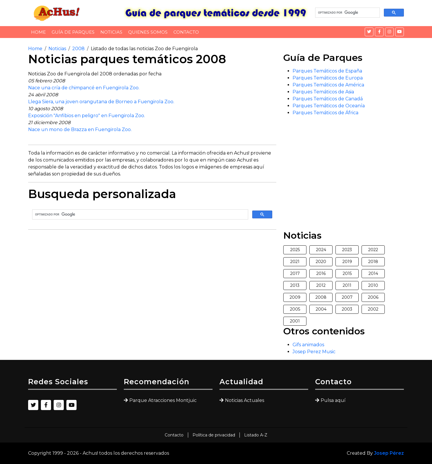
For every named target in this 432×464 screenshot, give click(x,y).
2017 (295, 273)
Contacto (186, 32)
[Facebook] (379, 32)
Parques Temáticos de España (327, 71)
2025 (295, 249)
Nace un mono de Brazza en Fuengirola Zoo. (80, 129)
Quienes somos (148, 32)
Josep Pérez (389, 453)
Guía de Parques (73, 32)
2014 (373, 273)
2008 (78, 48)
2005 (295, 309)
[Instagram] (389, 32)
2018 (373, 261)
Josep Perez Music (314, 351)
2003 (347, 309)
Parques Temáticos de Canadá (328, 99)
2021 (295, 261)
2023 (347, 249)
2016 (321, 273)
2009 (295, 297)
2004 (321, 309)
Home (38, 32)
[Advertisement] (152, 275)
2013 (295, 285)
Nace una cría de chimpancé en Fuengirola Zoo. (83, 87)
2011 (347, 285)
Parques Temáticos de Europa (328, 78)
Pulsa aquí (333, 400)
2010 (373, 285)
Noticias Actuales (244, 400)
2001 (295, 321)
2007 (347, 297)
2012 (321, 285)
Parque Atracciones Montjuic (163, 400)
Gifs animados (308, 344)
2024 (321, 249)
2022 (373, 249)
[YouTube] (399, 32)
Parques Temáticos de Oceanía (329, 105)
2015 (347, 273)
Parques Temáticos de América (328, 85)
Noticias (111, 32)
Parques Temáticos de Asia (323, 92)
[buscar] (347, 12)
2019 (347, 261)
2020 (321, 261)
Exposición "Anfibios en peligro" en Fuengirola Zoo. (86, 115)
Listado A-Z (255, 435)
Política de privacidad (214, 435)
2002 (373, 309)
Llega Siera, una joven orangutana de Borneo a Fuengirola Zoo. (101, 101)
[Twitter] (369, 32)
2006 (373, 297)
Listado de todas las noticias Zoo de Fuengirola (144, 48)
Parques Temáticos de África (325, 112)
